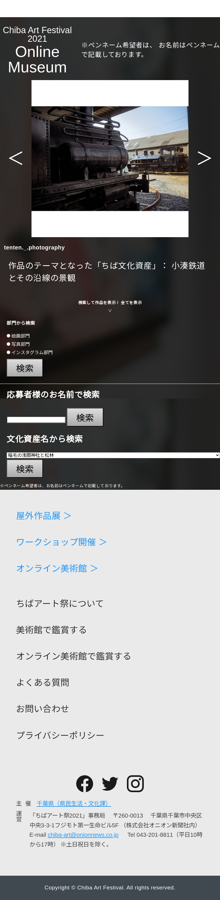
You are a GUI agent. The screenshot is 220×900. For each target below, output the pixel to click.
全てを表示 (131, 302)
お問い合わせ (42, 709)
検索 (25, 369)
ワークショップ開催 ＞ (61, 542)
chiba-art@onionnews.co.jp (83, 834)
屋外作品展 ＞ (44, 516)
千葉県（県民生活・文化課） (74, 803)
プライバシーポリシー (60, 736)
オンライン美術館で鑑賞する (73, 656)
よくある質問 (42, 683)
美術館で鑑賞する (51, 630)
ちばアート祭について (60, 604)
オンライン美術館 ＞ (57, 568)
